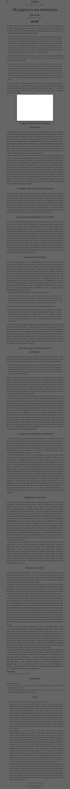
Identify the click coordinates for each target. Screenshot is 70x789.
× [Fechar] (50, 97)
